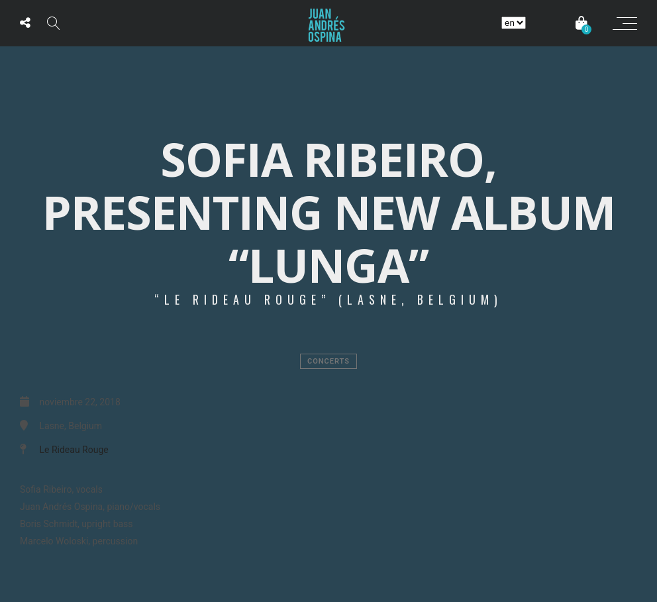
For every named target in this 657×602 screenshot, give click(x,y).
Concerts (328, 361)
